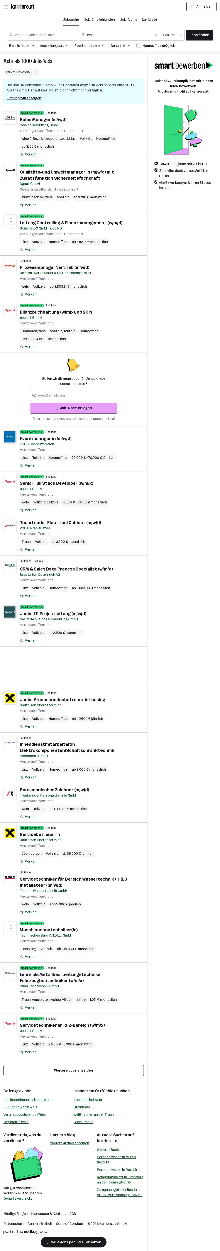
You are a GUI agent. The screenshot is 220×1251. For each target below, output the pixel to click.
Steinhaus (82, 1107)
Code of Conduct (70, 1224)
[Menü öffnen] (6, 7)
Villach (67, 1000)
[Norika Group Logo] (25, 1233)
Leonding (29, 949)
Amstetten (41, 1000)
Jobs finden (199, 35)
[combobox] (42, 35)
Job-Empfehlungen (99, 19)
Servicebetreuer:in (40, 834)
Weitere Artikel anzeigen (69, 1143)
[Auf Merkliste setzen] (28, 154)
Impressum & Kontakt (48, 1214)
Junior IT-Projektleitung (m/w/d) (53, 613)
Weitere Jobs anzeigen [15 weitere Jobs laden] (73, 1070)
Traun (26, 542)
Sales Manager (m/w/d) (43, 119)
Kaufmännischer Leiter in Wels (27, 1100)
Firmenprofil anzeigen (24, 98)
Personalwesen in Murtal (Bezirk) (116, 1159)
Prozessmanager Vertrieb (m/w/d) (54, 267)
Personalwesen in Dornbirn (118, 1170)
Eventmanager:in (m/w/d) (45, 438)
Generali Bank (108, 1150)
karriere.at (107, 1140)
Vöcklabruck (32, 853)
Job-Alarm (128, 19)
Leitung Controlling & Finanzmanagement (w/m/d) (71, 222)
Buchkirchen (83, 1122)
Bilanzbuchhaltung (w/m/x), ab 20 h (56, 312)
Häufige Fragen (15, 1214)
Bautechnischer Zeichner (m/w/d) (54, 789)
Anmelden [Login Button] (201, 6)
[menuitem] (24, 46)
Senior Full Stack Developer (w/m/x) (56, 483)
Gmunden (30, 331)
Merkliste (149, 19)
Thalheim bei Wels (88, 1100)
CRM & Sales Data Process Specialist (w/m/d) (66, 569)
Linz (72, 139)
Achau (56, 1000)
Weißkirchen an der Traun (94, 1115)
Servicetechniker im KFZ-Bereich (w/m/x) (62, 1025)
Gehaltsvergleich (17, 1198)
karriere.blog (62, 1135)
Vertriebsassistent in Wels (24, 1115)
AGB (72, 1214)
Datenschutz (13, 1224)
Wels (47, 61)
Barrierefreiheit (40, 1224)
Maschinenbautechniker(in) (49, 929)
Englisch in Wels (16, 1122)
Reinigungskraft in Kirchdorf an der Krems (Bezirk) (120, 1179)
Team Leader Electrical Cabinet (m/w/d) (60, 522)
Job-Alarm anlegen (73, 408)
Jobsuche (71, 19)
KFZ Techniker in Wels (20, 1107)
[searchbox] (73, 395)
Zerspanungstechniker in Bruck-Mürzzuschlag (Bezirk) (119, 1192)
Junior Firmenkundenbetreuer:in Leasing (62, 699)
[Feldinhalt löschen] (156, 35)
